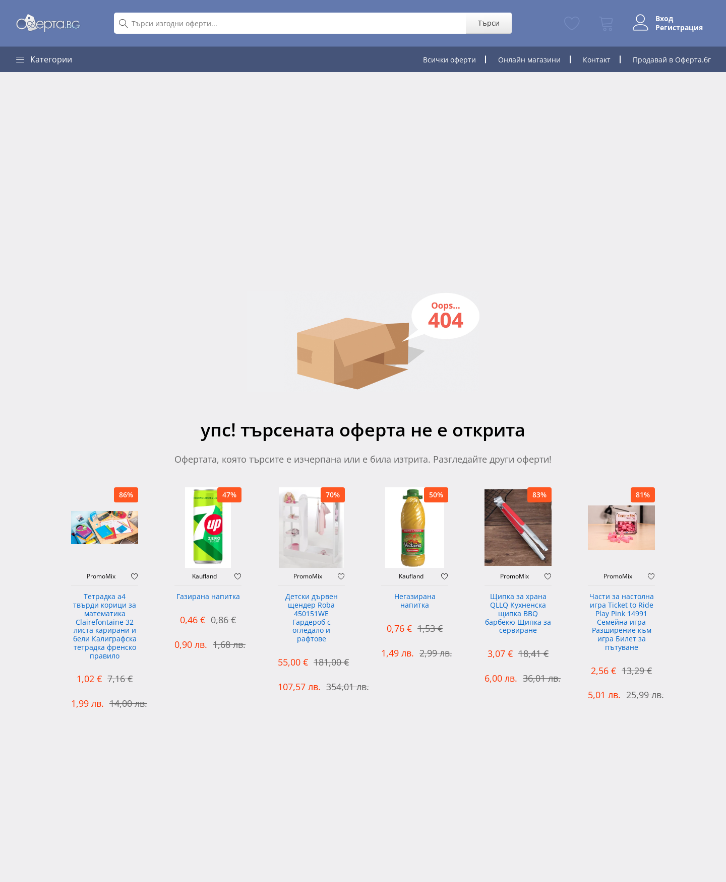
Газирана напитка (208, 597)
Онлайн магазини (529, 59)
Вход (664, 18)
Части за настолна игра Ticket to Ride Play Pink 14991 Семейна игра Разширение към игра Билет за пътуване (621, 622)
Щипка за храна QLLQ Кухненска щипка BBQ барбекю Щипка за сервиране (518, 614)
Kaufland (204, 576)
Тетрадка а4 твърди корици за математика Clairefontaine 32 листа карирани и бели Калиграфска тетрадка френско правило (105, 626)
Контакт (597, 59)
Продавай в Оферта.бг (672, 59)
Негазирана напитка (415, 601)
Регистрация (679, 27)
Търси (489, 23)
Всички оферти (449, 59)
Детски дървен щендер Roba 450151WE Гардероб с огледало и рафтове (311, 618)
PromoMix (101, 576)
